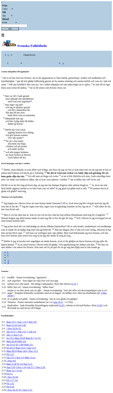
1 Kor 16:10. (12, 377)
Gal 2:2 (30, 367)
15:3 (36, 338)
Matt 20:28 (20, 338)
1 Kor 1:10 (21, 322)
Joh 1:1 (9, 335)
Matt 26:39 (11, 341)
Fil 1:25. (10, 383)
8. (40, 338)
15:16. (19, 370)
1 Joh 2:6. (31, 331)
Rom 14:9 (22, 351)
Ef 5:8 (20, 364)
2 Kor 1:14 (21, 367)
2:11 (74, 284)
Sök (10, 29)
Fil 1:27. (10, 354)
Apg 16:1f (58, 302)
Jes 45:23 (10, 348)
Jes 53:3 (10, 338)
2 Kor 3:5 (19, 357)
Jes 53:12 (10, 344)
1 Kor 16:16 (12, 390)
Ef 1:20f (20, 344)
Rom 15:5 (11, 322)
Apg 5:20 (10, 367)
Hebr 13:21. (30, 357)
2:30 (100, 305)
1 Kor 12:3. (32, 351)
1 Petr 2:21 (21, 331)
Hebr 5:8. (21, 341)
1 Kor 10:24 (12, 328)
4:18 (62, 305)
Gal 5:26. (22, 325)
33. (19, 328)
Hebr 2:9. (28, 344)
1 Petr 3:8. (32, 322)
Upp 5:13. (31, 348)
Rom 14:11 (21, 348)
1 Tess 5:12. (27, 390)
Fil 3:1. (9, 374)
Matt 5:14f (11, 364)
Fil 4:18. (10, 386)
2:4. (16, 380)
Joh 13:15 (11, 331)
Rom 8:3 (30, 338)
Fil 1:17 (10, 380)
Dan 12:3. (28, 364)
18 (19, 390)
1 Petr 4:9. (11, 361)
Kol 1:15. (18, 335)
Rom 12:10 (11, 325)
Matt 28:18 (11, 351)
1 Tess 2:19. (39, 367)
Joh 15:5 (10, 357)
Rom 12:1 (11, 370)
